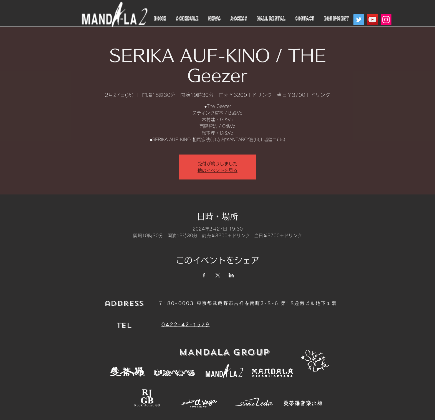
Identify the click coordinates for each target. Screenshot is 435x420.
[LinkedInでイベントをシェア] (231, 275)
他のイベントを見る (217, 170)
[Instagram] (386, 19)
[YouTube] (372, 19)
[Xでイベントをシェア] (217, 275)
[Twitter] (358, 19)
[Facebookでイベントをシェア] (204, 275)
